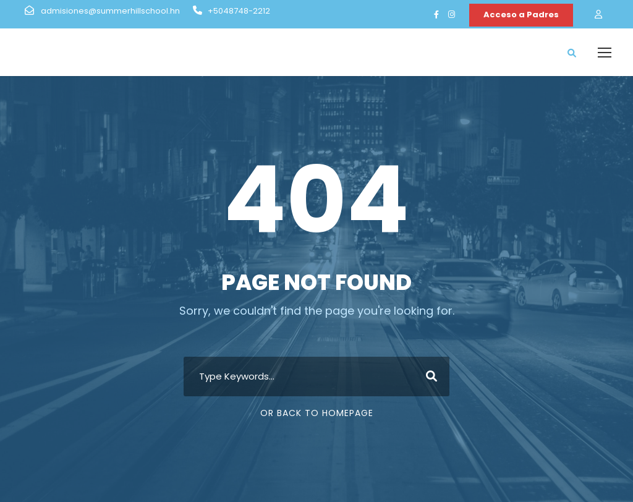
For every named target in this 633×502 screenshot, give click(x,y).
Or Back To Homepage (316, 413)
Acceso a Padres (521, 14)
